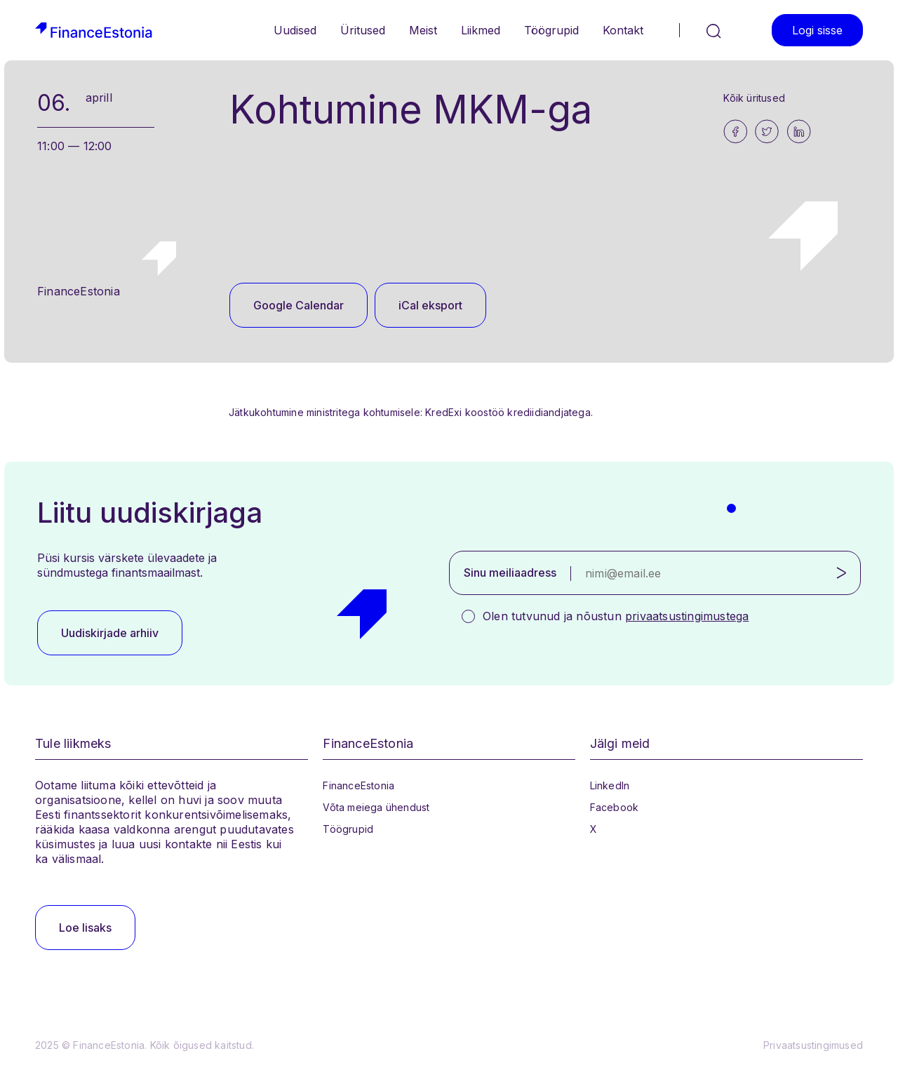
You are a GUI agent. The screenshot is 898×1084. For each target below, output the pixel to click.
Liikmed (480, 30)
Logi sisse (817, 30)
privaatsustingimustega (687, 616)
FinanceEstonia (358, 785)
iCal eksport (430, 305)
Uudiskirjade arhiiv (110, 633)
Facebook (614, 807)
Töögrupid (551, 30)
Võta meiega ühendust (376, 807)
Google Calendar (298, 305)
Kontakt (623, 30)
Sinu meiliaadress (510, 573)
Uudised (295, 30)
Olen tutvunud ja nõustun (616, 616)
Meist (423, 30)
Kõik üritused (754, 98)
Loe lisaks (85, 928)
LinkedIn (610, 785)
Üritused (362, 30)
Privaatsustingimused (813, 1045)
